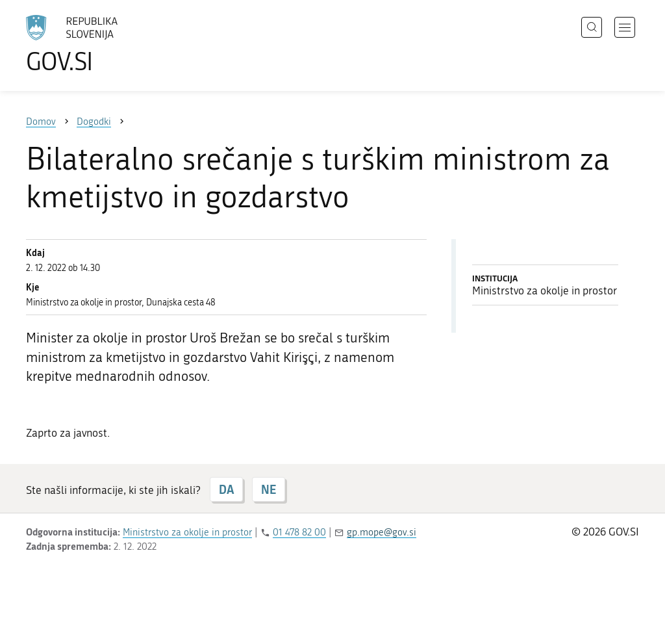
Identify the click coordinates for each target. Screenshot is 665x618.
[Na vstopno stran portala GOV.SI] (108, 44)
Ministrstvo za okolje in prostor (187, 532)
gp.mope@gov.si (381, 532)
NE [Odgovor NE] (268, 489)
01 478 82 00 (299, 532)
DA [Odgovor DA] (226, 489)
